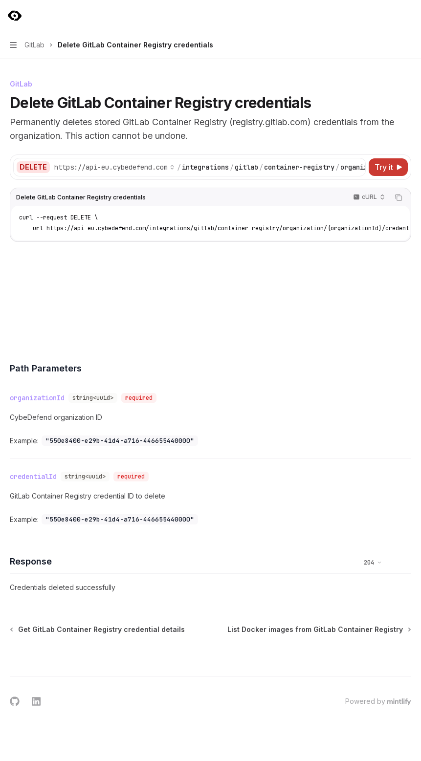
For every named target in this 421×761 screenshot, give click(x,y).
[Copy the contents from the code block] (398, 197)
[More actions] (408, 15)
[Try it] (388, 167)
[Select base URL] (114, 167)
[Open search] (390, 15)
